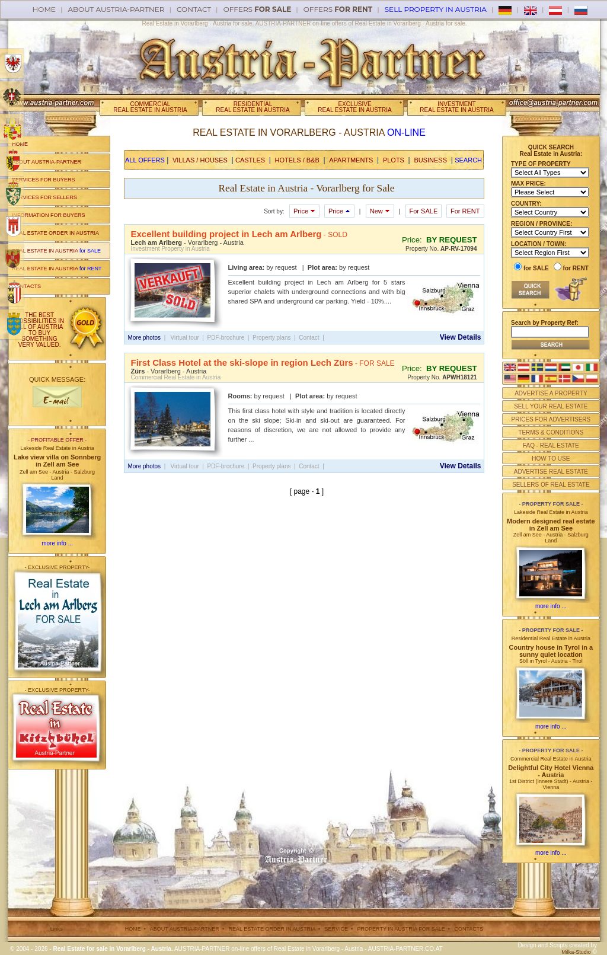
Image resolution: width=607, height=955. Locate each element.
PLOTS (393, 160)
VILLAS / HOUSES (200, 160)
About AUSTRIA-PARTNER (116, 9)
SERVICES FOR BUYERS (43, 180)
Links (56, 929)
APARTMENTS (351, 160)
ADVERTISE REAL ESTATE (551, 471)
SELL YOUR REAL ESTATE (550, 406)
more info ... (57, 543)
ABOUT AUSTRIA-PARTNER (46, 162)
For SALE (424, 211)
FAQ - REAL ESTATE (551, 445)
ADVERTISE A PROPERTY (551, 393)
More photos (144, 337)
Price (304, 211)
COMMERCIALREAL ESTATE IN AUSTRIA (150, 107)
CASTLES (250, 160)
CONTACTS (26, 286)
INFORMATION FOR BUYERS (48, 215)
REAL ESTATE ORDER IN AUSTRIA (55, 233)
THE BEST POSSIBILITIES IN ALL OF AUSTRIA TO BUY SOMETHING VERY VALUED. (39, 330)
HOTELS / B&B (297, 160)
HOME (20, 144)
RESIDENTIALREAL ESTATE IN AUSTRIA (252, 107)
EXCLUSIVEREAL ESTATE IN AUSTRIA (354, 107)
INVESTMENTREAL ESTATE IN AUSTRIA (456, 107)
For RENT (465, 211)
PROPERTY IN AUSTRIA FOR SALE (401, 929)
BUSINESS (430, 160)
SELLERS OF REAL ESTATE (550, 484)
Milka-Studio (576, 952)
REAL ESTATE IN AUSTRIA (56, 251)
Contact (194, 9)
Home (44, 9)
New (380, 211)
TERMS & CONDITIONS (550, 432)
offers (257, 9)
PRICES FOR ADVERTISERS (550, 419)
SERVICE (336, 929)
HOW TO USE (551, 458)
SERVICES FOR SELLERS (44, 197)
